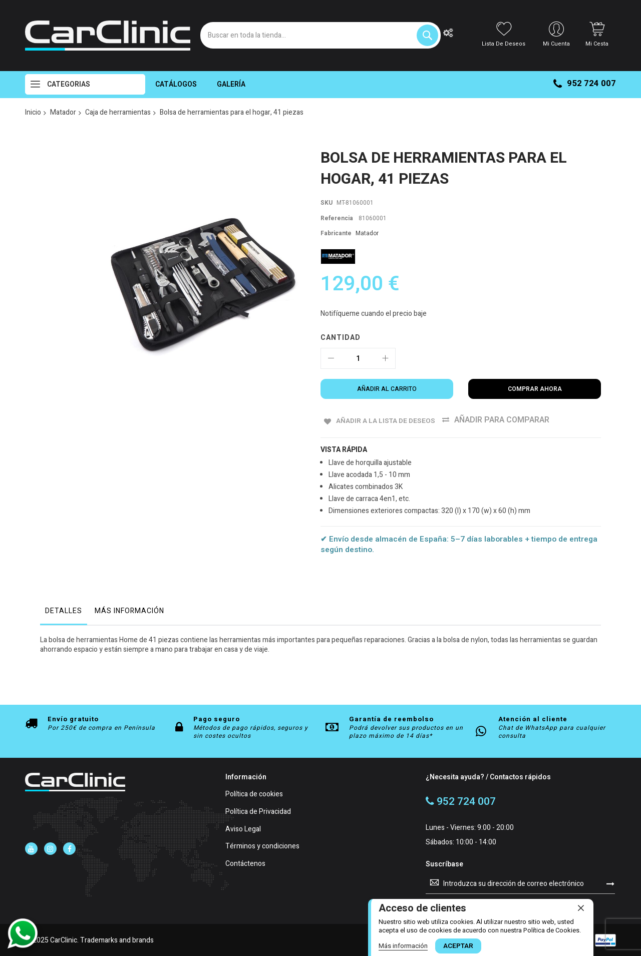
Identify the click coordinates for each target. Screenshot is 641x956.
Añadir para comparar (513, 420)
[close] (580, 907)
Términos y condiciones (262, 846)
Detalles (63, 610)
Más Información (129, 610)
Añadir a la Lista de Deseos (389, 420)
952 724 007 (584, 83)
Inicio (33, 112)
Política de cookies (254, 794)
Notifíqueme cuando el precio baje (373, 313)
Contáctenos (245, 863)
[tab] (63, 613)
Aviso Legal (243, 828)
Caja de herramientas (118, 112)
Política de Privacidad (258, 811)
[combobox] (320, 35)
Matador (63, 112)
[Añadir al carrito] (386, 389)
